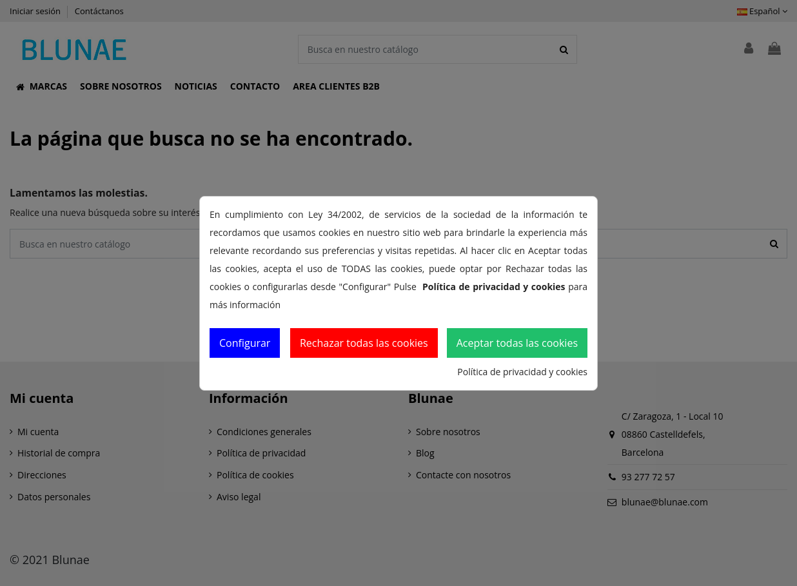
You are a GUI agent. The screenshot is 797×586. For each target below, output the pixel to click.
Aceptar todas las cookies (517, 343)
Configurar (244, 343)
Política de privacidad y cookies (522, 372)
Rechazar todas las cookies (364, 343)
